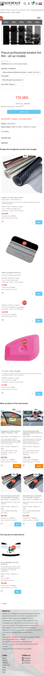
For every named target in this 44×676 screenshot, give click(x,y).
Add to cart (24, 112)
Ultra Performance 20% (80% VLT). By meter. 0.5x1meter (10, 496)
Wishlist (5, 132)
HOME (2, 10)
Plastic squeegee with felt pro (11, 272)
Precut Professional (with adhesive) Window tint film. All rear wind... (32, 432)
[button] (23, 106)
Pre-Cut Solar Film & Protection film (18, 10)
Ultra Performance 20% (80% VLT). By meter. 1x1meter (32, 496)
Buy (38, 222)
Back (3, 603)
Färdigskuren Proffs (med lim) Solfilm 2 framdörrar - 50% (10, 432)
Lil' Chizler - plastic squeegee (11, 371)
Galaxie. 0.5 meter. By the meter (12, 197)
